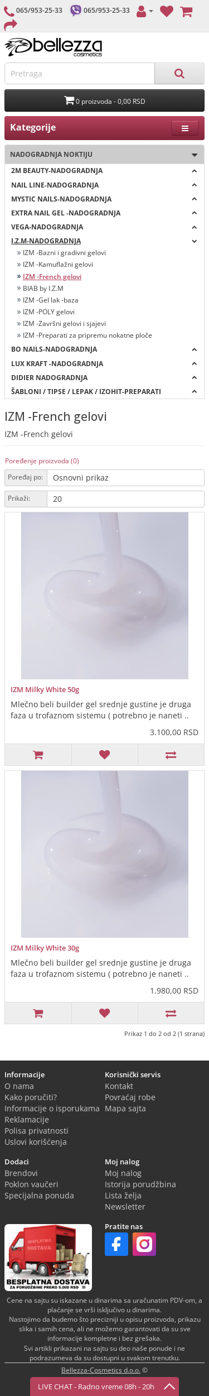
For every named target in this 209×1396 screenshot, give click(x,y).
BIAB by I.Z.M (43, 288)
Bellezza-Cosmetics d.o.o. (100, 1370)
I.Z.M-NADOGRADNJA (104, 241)
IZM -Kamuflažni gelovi (58, 264)
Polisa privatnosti (36, 1130)
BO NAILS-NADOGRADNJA (104, 349)
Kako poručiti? (30, 1097)
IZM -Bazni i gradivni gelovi (64, 252)
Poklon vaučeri (31, 1184)
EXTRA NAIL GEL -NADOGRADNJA (104, 213)
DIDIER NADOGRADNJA (104, 377)
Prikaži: (19, 498)
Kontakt (119, 1086)
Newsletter (125, 1206)
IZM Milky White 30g (45, 948)
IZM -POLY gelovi (49, 311)
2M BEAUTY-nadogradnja (104, 170)
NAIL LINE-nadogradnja (104, 185)
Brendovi (21, 1173)
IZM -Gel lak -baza (51, 300)
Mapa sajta (125, 1108)
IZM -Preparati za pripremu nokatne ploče (87, 335)
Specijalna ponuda (39, 1195)
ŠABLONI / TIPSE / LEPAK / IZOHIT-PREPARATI (104, 391)
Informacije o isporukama (52, 1108)
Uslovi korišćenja (35, 1141)
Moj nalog (123, 1173)
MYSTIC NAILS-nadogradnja (104, 199)
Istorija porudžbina (140, 1184)
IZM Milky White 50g (45, 689)
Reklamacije (26, 1119)
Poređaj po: (25, 477)
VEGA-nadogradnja (104, 227)
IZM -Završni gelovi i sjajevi (64, 323)
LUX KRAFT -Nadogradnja (104, 363)
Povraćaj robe (130, 1097)
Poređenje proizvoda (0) (42, 461)
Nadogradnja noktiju (101, 155)
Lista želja (123, 1195)
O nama (19, 1086)
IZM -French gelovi (52, 276)
